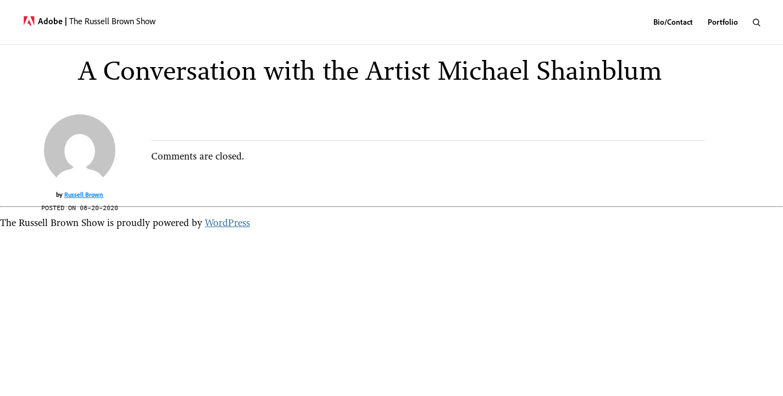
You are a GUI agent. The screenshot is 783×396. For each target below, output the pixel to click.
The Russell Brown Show (112, 20)
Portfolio (723, 21)
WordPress (227, 222)
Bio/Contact (673, 21)
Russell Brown (83, 194)
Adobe (52, 20)
